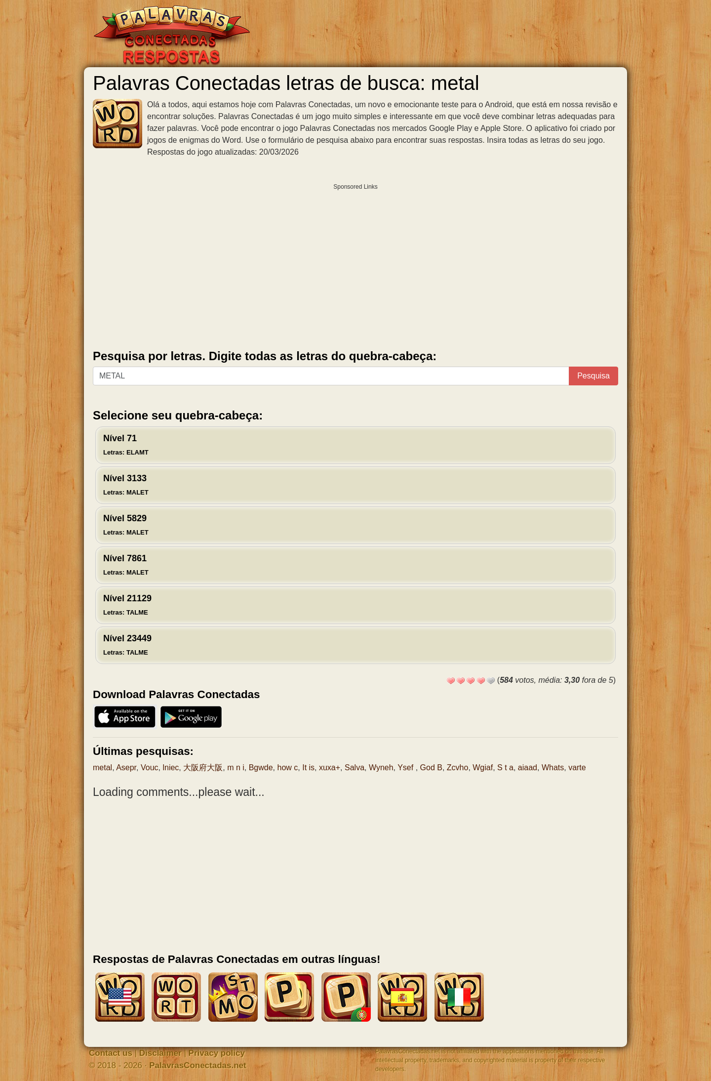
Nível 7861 (126, 564)
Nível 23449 (127, 644)
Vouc (149, 767)
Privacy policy (217, 1053)
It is (308, 767)
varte (577, 767)
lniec (170, 767)
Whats (553, 767)
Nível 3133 (126, 484)
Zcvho (458, 767)
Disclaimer (160, 1053)
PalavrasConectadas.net (197, 1065)
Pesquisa (593, 376)
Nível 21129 (127, 604)
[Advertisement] (355, 264)
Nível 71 (126, 444)
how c (287, 767)
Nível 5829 (126, 524)
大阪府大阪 (203, 767)
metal (102, 767)
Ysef (406, 767)
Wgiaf (483, 767)
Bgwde (261, 767)
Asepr (126, 767)
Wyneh (381, 767)
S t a (505, 767)
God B (431, 767)
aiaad (527, 767)
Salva (354, 767)
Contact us (110, 1053)
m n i (235, 767)
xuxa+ (329, 767)
